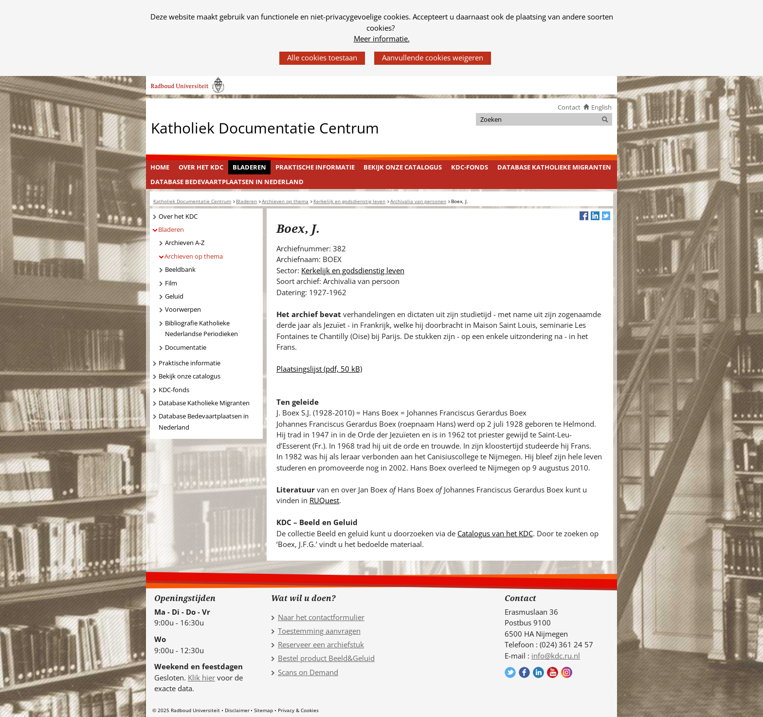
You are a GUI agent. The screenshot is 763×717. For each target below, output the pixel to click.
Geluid (174, 296)
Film (171, 283)
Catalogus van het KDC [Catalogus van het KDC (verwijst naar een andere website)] (495, 533)
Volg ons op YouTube (552, 672)
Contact (569, 107)
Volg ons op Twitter (510, 672)
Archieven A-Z (184, 242)
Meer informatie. (382, 38)
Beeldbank (180, 269)
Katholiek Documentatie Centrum (265, 127)
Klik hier (201, 677)
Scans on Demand (308, 672)
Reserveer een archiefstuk (321, 644)
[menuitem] (160, 167)
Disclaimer (237, 710)
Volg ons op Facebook (524, 672)
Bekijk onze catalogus (402, 167)
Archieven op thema (193, 256)
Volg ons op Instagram (566, 672)
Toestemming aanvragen (319, 631)
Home (159, 167)
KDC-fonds (469, 167)
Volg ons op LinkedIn (538, 672)
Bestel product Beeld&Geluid (326, 658)
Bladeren (249, 167)
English (601, 107)
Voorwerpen (183, 309)
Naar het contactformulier (321, 617)
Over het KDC (201, 167)
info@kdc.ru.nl (555, 655)
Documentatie (185, 347)
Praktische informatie (315, 167)
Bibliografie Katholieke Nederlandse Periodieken (201, 329)
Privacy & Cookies (298, 710)
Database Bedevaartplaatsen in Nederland (227, 181)
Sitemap (263, 710)
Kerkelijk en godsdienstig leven (352, 270)
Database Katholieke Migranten (554, 167)
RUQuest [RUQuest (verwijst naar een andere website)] (324, 500)
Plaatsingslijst (319, 369)
